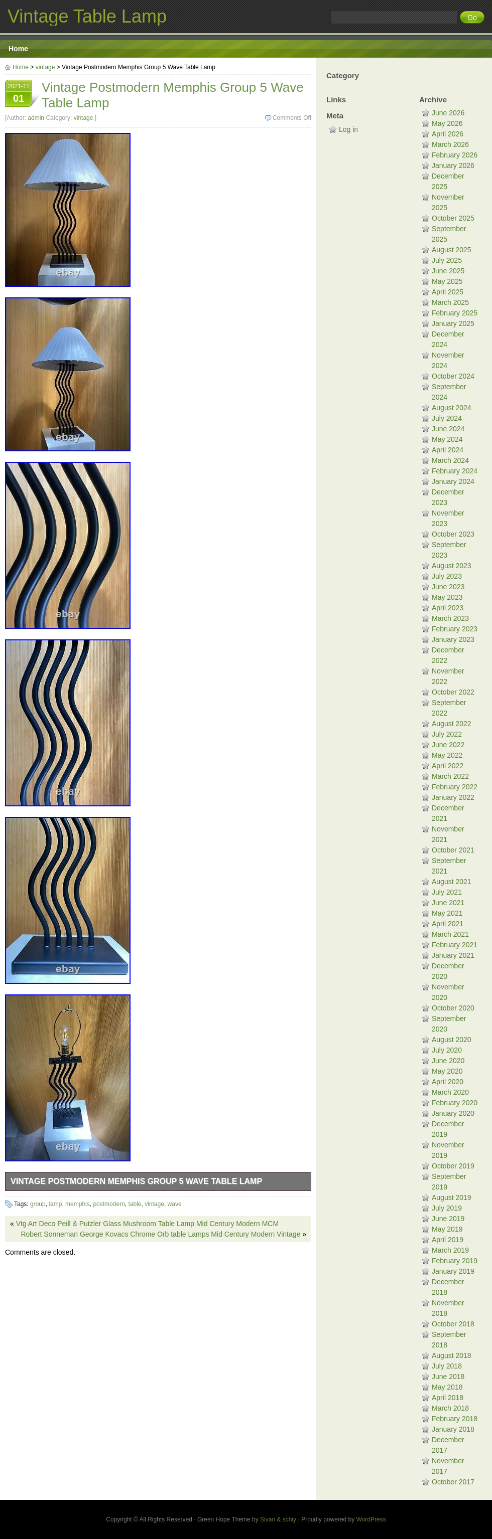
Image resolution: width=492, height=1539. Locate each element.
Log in (348, 129)
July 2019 (447, 1208)
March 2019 (450, 1250)
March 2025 (450, 302)
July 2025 (447, 260)
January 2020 (453, 1113)
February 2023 (454, 629)
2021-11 (19, 94)
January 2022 (453, 797)
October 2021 (453, 850)
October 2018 (453, 1324)
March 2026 (450, 144)
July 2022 (447, 734)
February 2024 (454, 471)
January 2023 (453, 639)
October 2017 (453, 1482)
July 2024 (447, 418)
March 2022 (450, 776)
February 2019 (454, 1261)
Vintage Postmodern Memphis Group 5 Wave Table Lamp (136, 1181)
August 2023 (451, 566)
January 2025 (453, 323)
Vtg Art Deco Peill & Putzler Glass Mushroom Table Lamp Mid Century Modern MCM (147, 1224)
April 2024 (447, 450)
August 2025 (451, 250)
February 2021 (454, 945)
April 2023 (447, 608)
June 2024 (448, 429)
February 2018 (454, 1419)
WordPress (371, 1519)
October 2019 (453, 1166)
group (38, 1204)
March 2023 (450, 618)
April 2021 (447, 924)
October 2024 (453, 376)
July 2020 (447, 1050)
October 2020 (453, 1008)
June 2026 (448, 113)
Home (18, 49)
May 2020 (447, 1071)
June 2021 (448, 903)
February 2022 (454, 787)
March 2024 (450, 460)
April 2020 (447, 1082)
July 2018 (447, 1366)
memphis (77, 1204)
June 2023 (448, 587)
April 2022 (447, 766)
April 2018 (447, 1398)
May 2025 (447, 281)
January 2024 (453, 481)
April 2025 (447, 292)
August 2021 (451, 882)
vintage (45, 67)
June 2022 (448, 745)
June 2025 (448, 271)
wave (175, 1204)
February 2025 (454, 313)
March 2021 (450, 934)
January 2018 (453, 1429)
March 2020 (450, 1092)
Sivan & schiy (278, 1519)
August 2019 (451, 1197)
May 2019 (447, 1229)
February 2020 (454, 1103)
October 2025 (453, 218)
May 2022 (447, 755)
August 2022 (451, 724)
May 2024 (447, 439)
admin (36, 117)
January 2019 (453, 1271)
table (134, 1204)
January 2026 (453, 165)
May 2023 (447, 597)
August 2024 (451, 408)
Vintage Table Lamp (87, 16)
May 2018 (447, 1387)
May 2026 (447, 123)
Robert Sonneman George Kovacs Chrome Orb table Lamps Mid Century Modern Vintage (160, 1234)
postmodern (109, 1204)
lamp (55, 1204)
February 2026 (454, 155)
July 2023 (447, 576)
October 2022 (453, 692)
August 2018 (451, 1355)
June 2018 (448, 1377)
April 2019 (447, 1240)
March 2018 (450, 1408)
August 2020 (451, 1040)
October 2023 (453, 534)
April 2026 (447, 134)
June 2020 (448, 1061)
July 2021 (447, 892)
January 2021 (453, 955)
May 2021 (447, 913)
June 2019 (448, 1219)
